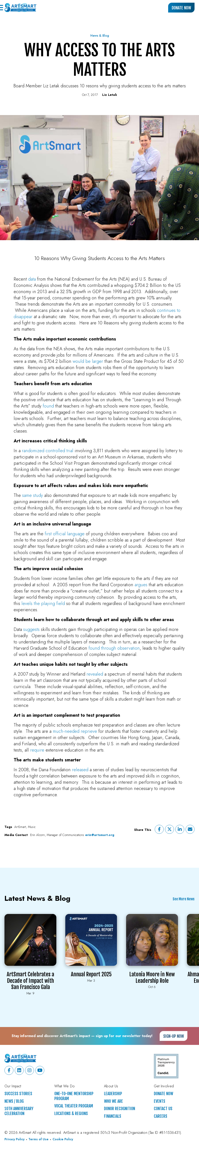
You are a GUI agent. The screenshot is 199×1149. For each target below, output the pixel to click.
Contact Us (163, 1108)
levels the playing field (43, 603)
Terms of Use (38, 1139)
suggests (31, 629)
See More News (184, 899)
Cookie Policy (63, 1139)
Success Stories (18, 1093)
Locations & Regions (71, 1113)
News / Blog (14, 1101)
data (32, 279)
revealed (95, 674)
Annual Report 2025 (91, 974)
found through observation (114, 648)
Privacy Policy (14, 1139)
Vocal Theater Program (73, 1106)
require (37, 750)
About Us (111, 1086)
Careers (160, 1116)
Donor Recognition (119, 1108)
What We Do (64, 1086)
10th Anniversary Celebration (18, 1111)
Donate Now (181, 7)
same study (32, 495)
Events (159, 1101)
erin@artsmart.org (99, 835)
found (48, 406)
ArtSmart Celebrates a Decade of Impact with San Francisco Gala (30, 981)
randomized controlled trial (47, 450)
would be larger (88, 361)
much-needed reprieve (75, 731)
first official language (65, 534)
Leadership (113, 1093)
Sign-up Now (173, 1036)
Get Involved (164, 1086)
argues (141, 585)
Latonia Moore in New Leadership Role (152, 977)
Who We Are (113, 1101)
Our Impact (12, 1086)
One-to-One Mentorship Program (73, 1096)
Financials (112, 1116)
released (80, 770)
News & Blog (99, 35)
